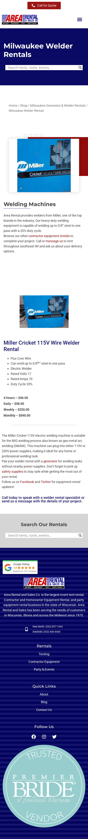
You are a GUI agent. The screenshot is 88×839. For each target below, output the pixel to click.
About (44, 694)
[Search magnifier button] (80, 67)
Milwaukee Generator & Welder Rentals (57, 105)
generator (50, 461)
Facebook (27, 482)
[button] (80, 20)
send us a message (17, 501)
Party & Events (44, 669)
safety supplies (12, 471)
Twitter (46, 482)
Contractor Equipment (44, 662)
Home (13, 105)
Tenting (44, 654)
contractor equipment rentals (49, 236)
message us (54, 241)
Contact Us (44, 710)
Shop (23, 105)
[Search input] (42, 67)
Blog (44, 702)
